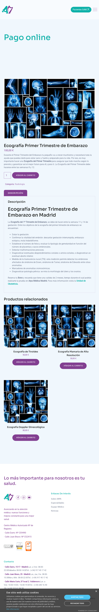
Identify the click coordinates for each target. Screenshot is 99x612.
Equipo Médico (57, 507)
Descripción (15, 193)
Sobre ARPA (56, 499)
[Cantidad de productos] (7, 175)
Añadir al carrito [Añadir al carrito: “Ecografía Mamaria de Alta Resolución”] (73, 366)
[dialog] (49, 600)
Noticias (54, 511)
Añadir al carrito (25, 175)
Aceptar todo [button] (77, 597)
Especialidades (57, 503)
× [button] (96, 591)
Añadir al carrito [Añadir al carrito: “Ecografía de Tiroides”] (25, 362)
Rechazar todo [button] (77, 603)
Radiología (20, 184)
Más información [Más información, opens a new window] (12, 609)
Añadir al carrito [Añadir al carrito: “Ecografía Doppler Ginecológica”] (25, 438)
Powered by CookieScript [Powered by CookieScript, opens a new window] (87, 611)
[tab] (15, 193)
